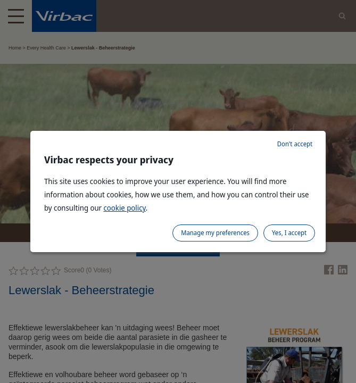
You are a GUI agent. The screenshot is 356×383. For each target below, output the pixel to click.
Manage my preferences (215, 232)
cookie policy (124, 208)
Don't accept (294, 143)
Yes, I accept (289, 232)
